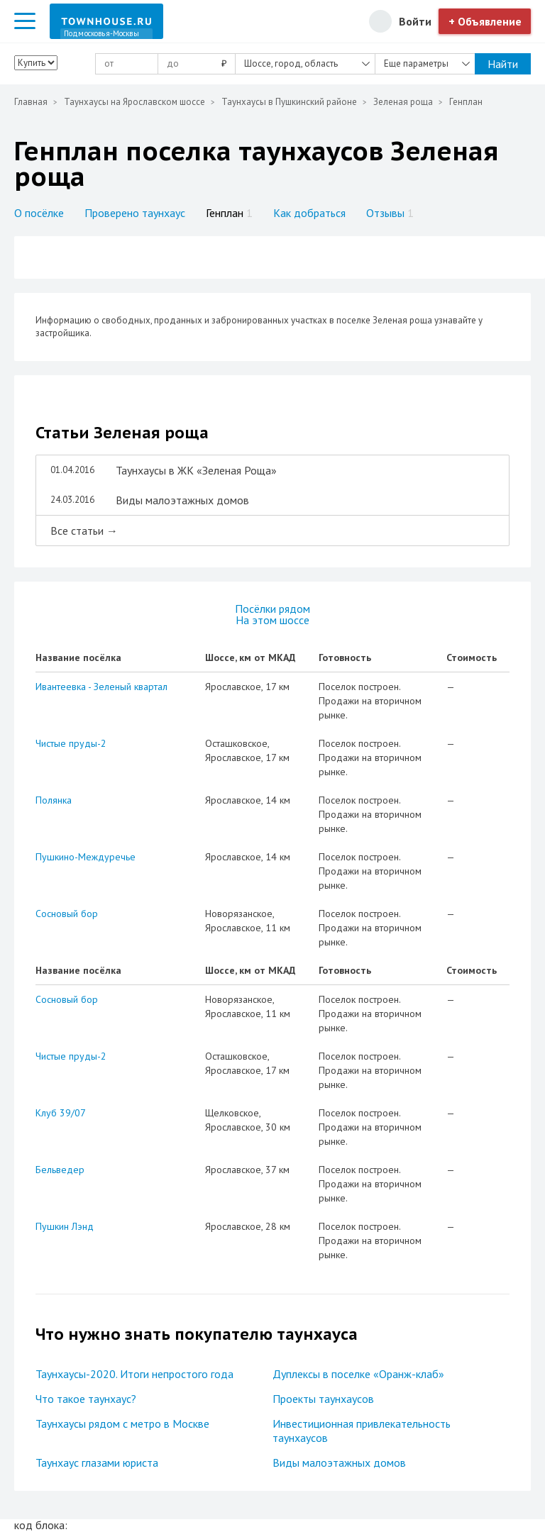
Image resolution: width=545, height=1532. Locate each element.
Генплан (229, 212)
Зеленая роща (403, 102)
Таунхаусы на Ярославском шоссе (134, 102)
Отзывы (390, 212)
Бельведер (59, 1169)
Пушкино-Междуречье (85, 856)
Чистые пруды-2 (70, 743)
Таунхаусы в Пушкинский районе (289, 102)
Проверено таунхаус (134, 212)
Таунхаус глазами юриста (96, 1462)
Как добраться (309, 212)
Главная (31, 102)
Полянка (53, 800)
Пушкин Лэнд (64, 1226)
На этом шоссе (272, 620)
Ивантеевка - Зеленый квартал (101, 686)
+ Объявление (485, 21)
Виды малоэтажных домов (339, 1462)
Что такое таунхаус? (85, 1399)
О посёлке (39, 212)
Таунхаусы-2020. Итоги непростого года (134, 1374)
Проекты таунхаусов (323, 1399)
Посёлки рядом (272, 608)
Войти (415, 21)
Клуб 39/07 (60, 1112)
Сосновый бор (66, 913)
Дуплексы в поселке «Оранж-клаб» (358, 1374)
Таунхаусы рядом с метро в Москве (122, 1423)
